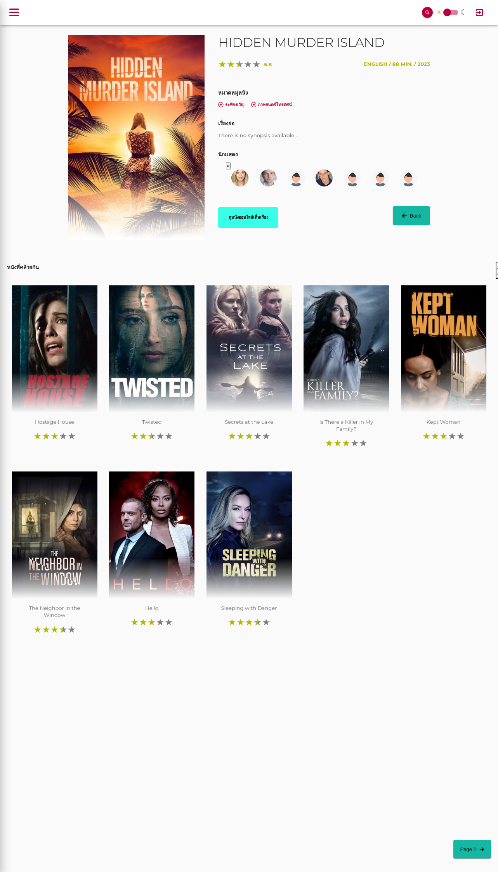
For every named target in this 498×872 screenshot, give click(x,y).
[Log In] (479, 12)
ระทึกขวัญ (231, 104)
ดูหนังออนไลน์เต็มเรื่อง (248, 217)
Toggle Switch (447, 12)
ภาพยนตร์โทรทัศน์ (271, 104)
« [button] (228, 166)
